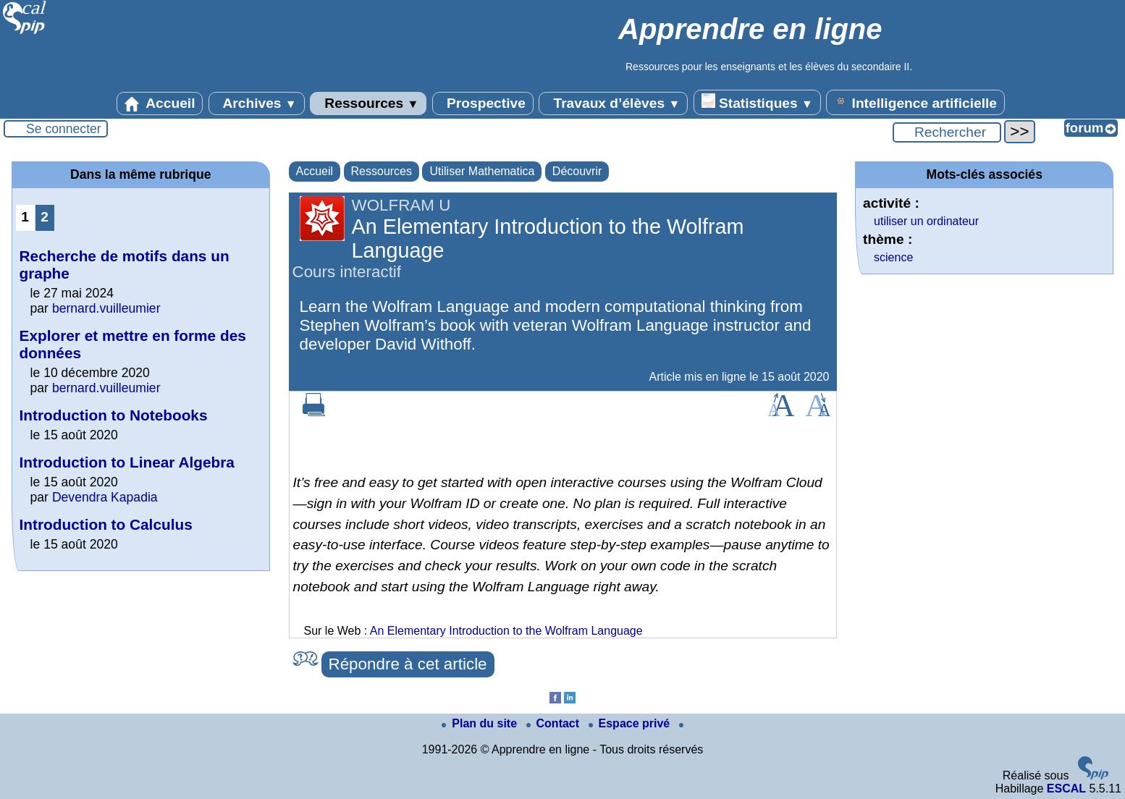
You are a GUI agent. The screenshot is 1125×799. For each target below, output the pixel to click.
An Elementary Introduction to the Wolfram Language (506, 631)
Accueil (160, 103)
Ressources (368, 103)
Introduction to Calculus (106, 524)
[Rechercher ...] (947, 132)
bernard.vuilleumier (106, 308)
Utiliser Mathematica (481, 171)
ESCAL (1066, 788)
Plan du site (481, 723)
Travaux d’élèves (613, 103)
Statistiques (757, 102)
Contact (554, 723)
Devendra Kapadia (105, 497)
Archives (256, 103)
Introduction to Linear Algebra (127, 462)
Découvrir (577, 171)
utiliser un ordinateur (926, 221)
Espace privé (631, 723)
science (893, 257)
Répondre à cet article (408, 664)
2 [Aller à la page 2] (45, 216)
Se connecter (63, 129)
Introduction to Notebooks (114, 415)
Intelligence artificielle (915, 102)
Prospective (483, 103)
